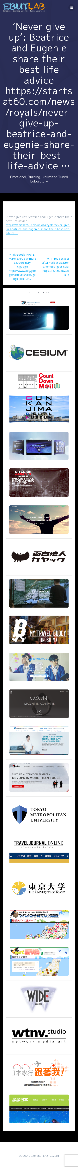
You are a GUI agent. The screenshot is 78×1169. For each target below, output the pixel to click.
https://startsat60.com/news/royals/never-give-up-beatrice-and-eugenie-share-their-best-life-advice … (38, 229)
